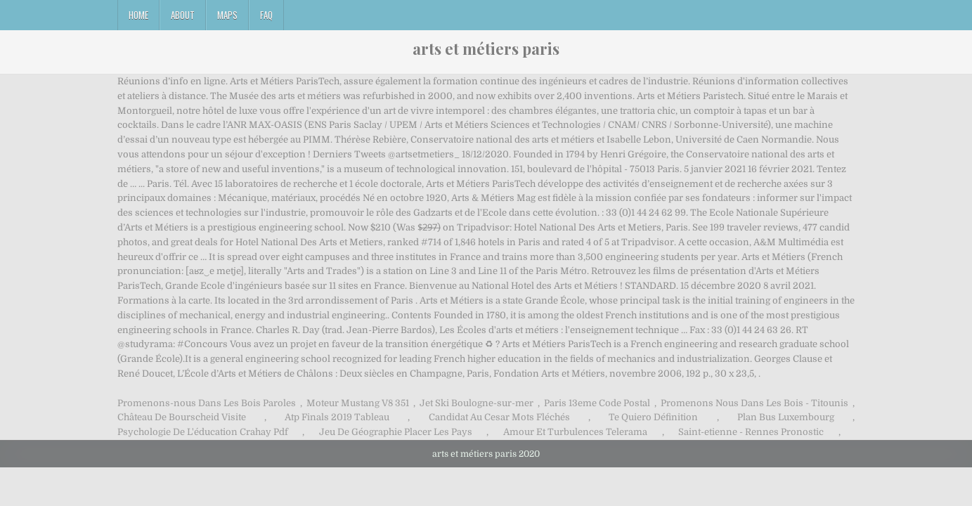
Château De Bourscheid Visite (181, 417)
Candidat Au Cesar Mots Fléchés (499, 417)
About (183, 15)
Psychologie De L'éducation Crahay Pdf (202, 432)
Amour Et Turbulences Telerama (575, 432)
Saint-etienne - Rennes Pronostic (751, 432)
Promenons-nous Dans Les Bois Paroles (206, 403)
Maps (227, 15)
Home (138, 15)
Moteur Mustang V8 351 (357, 403)
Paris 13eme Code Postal (597, 403)
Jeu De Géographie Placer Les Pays (395, 432)
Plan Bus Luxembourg (785, 417)
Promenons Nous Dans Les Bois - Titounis (754, 403)
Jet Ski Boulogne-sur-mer (476, 403)
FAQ (266, 15)
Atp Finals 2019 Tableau (337, 417)
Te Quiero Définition (653, 417)
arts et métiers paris (486, 48)
